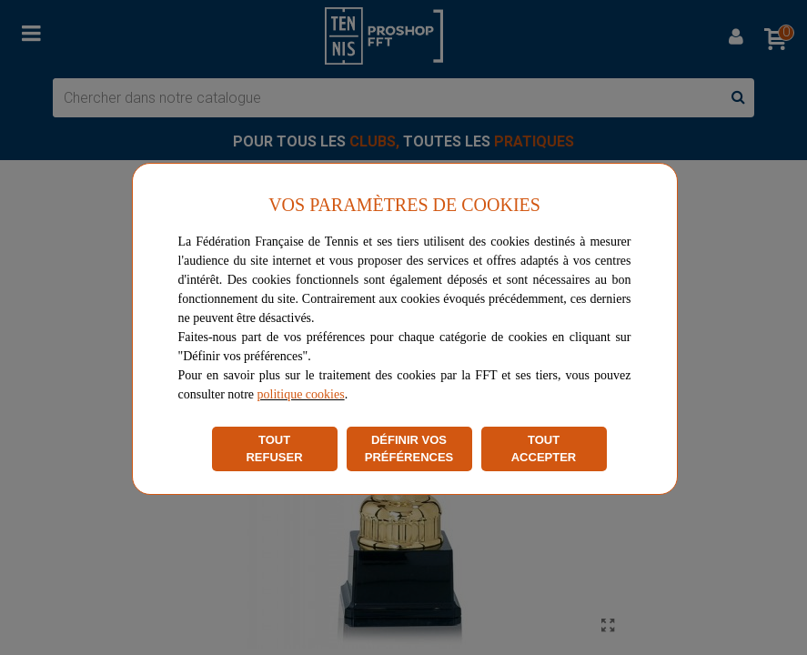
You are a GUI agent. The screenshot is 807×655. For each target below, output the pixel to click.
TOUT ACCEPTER (544, 449)
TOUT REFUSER (274, 449)
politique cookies (301, 394)
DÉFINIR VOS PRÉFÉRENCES (409, 449)
